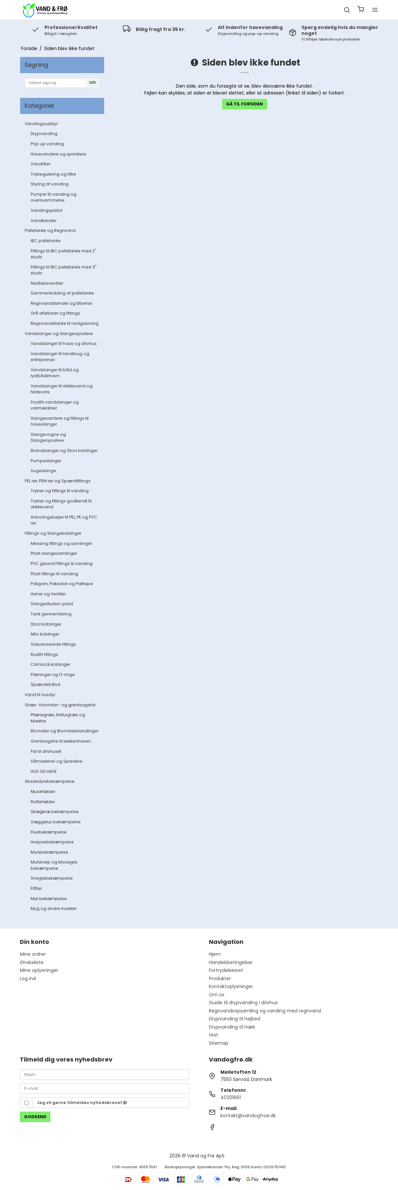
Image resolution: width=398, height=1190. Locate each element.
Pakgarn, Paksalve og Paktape (62, 583)
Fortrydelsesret (226, 970)
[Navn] (104, 1074)
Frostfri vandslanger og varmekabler (55, 405)
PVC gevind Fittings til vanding (62, 563)
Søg (92, 82)
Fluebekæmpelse (49, 832)
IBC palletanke (46, 240)
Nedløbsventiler (47, 283)
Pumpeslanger (46, 461)
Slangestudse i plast (52, 604)
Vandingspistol (46, 210)
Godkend (35, 1116)
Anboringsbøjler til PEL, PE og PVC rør (64, 520)
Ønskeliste (31, 962)
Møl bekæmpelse (49, 898)
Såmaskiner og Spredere (56, 761)
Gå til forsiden (244, 104)
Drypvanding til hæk (232, 1027)
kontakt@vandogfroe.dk (248, 1115)
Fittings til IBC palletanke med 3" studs (63, 270)
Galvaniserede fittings (53, 644)
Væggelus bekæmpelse (56, 822)
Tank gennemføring (51, 614)
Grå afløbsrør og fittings (55, 313)
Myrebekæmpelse (49, 852)
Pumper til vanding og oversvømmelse (53, 197)
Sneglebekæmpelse (52, 878)
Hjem (215, 954)
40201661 (230, 1097)
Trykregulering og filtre (53, 174)
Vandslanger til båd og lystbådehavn (55, 373)
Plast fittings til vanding (54, 574)
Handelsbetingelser (231, 962)
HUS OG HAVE (44, 771)
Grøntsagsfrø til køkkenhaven (61, 741)
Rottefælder (43, 802)
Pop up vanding (47, 144)
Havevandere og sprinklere (58, 154)
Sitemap (218, 1043)
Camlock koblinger (50, 664)
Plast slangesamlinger (54, 553)
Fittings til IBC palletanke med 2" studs (63, 254)
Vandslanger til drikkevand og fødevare (62, 389)
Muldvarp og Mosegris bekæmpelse (54, 865)
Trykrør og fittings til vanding (60, 491)
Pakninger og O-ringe (53, 674)
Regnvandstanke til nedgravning (65, 323)
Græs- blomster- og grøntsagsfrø (60, 705)
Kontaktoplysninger (231, 986)
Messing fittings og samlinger (61, 543)
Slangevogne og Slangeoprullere (48, 437)
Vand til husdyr (40, 694)
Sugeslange (43, 470)
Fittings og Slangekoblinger (53, 533)
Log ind (28, 978)
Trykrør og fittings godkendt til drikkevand (61, 504)
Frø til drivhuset (46, 751)
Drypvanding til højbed (234, 1018)
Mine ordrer (33, 954)
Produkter (220, 978)
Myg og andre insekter (54, 908)
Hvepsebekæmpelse (52, 842)
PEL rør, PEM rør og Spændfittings (58, 481)
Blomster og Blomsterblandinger (65, 731)
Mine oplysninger (39, 970)
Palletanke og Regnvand (50, 230)
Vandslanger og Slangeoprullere (59, 333)
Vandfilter (40, 164)
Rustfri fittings (44, 654)
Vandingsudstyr (41, 124)
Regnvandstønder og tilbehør (61, 303)
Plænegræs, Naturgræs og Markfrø (58, 717)
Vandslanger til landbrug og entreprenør (60, 356)
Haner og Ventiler (48, 594)
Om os (216, 994)
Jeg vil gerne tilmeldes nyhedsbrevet (82, 1102)
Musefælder (43, 791)
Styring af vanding (50, 184)
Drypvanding (44, 133)
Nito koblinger (45, 634)
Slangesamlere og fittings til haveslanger (60, 421)
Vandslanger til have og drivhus (64, 343)
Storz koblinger (46, 624)
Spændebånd (45, 684)
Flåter (36, 888)
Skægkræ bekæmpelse (55, 811)
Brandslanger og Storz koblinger (64, 450)
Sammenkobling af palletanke (62, 293)
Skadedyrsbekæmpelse (49, 781)
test (213, 1035)
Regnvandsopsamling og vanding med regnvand (265, 1010)
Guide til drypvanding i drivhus (243, 1002)
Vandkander (43, 220)
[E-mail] (104, 1088)
